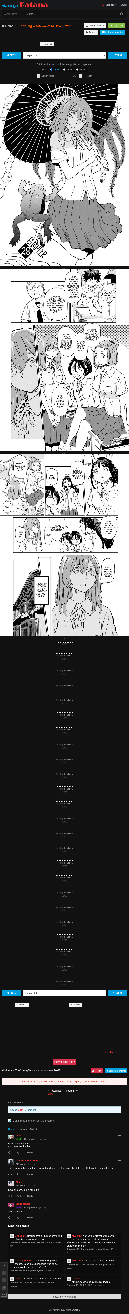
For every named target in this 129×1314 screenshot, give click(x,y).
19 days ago (50, 1270)
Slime (19, 1182)
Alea (17, 1278)
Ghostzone (21, 1236)
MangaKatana (73, 1310)
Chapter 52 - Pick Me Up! (79, 1285)
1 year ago (42, 1139)
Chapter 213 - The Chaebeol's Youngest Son (89, 1264)
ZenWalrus (78, 1260)
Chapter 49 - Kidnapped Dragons (26, 1270)
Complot (76, 1278)
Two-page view (95, 25)
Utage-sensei (23, 1204)
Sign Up (108, 5)
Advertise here (111, 1052)
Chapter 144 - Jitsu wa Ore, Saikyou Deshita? (33, 1282)
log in (20, 1110)
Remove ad (47, 44)
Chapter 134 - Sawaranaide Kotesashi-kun (88, 1249)
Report (91, 32)
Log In (122, 5)
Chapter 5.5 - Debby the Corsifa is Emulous (32, 1242)
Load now (68, 656)
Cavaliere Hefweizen (27, 1160)
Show (50, 1094)
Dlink (18, 1135)
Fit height (88, 76)
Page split (116, 25)
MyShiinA (77, 1236)
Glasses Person (23, 1260)
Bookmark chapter (112, 32)
